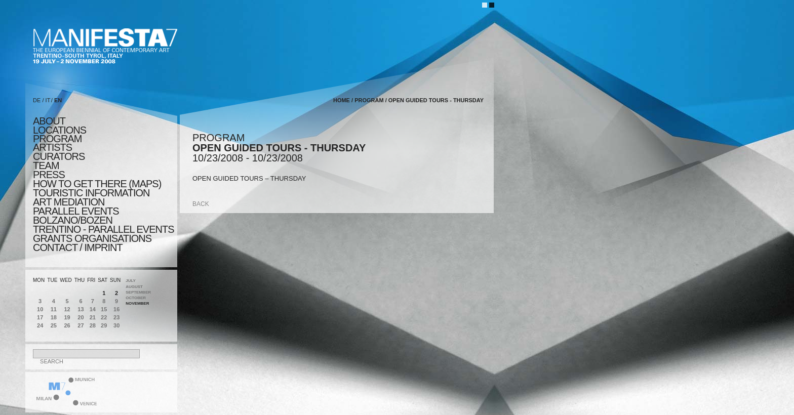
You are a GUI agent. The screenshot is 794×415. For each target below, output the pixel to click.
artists (52, 147)
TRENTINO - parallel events (103, 229)
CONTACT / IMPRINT (78, 247)
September (138, 292)
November (137, 303)
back (200, 204)
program (57, 139)
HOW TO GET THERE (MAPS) (97, 183)
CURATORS (59, 156)
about (49, 121)
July (131, 280)
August (134, 286)
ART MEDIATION (68, 201)
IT (48, 100)
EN (58, 100)
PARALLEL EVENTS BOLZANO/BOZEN (76, 215)
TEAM (46, 165)
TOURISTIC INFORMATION (91, 192)
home (341, 100)
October (136, 298)
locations (59, 130)
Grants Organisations (92, 238)
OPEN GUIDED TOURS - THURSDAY (436, 100)
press (49, 174)
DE (37, 100)
